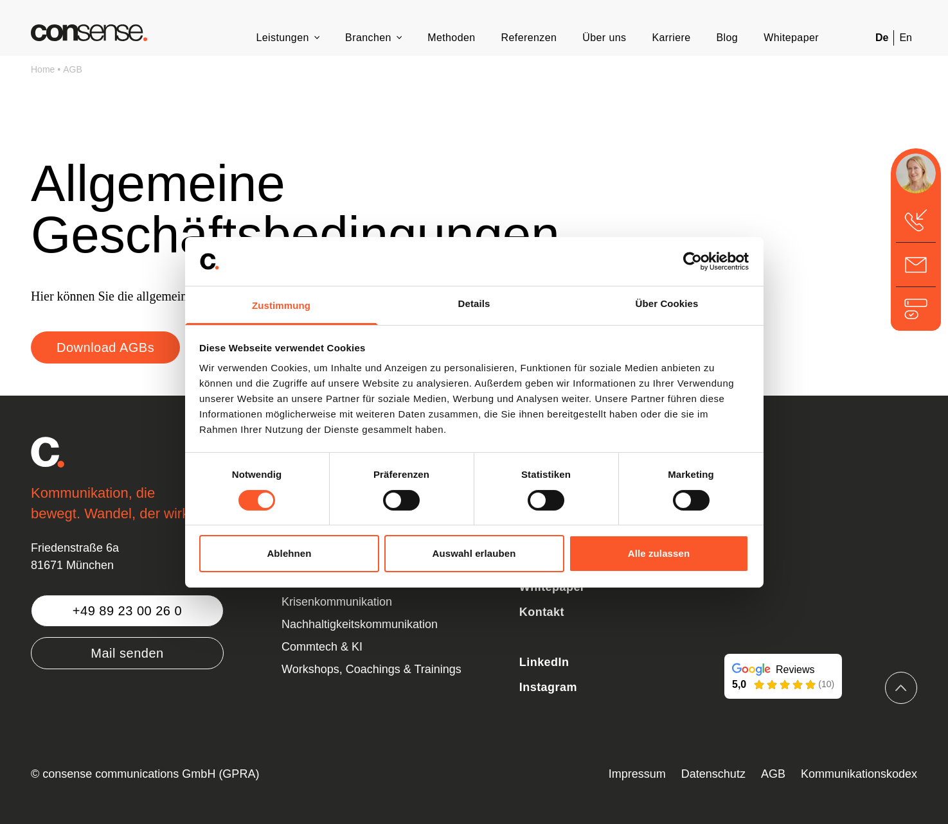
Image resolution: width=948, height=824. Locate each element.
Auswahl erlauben (474, 553)
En (905, 37)
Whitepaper (791, 37)
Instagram (548, 687)
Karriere (671, 37)
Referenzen (529, 37)
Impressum (637, 773)
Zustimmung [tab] (281, 305)
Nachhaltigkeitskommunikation (360, 624)
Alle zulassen (659, 553)
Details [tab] (474, 303)
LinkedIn (544, 662)
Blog (727, 37)
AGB (72, 69)
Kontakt (541, 612)
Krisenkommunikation (337, 601)
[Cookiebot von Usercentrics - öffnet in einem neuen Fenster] (692, 261)
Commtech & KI (322, 646)
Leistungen (282, 37)
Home (43, 69)
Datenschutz (713, 773)
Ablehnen (289, 553)
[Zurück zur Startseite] (89, 32)
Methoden (451, 37)
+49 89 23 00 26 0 (127, 611)
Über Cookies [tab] (667, 303)
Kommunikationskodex (859, 773)
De (881, 37)
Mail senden (127, 653)
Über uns (604, 37)
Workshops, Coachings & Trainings (371, 669)
